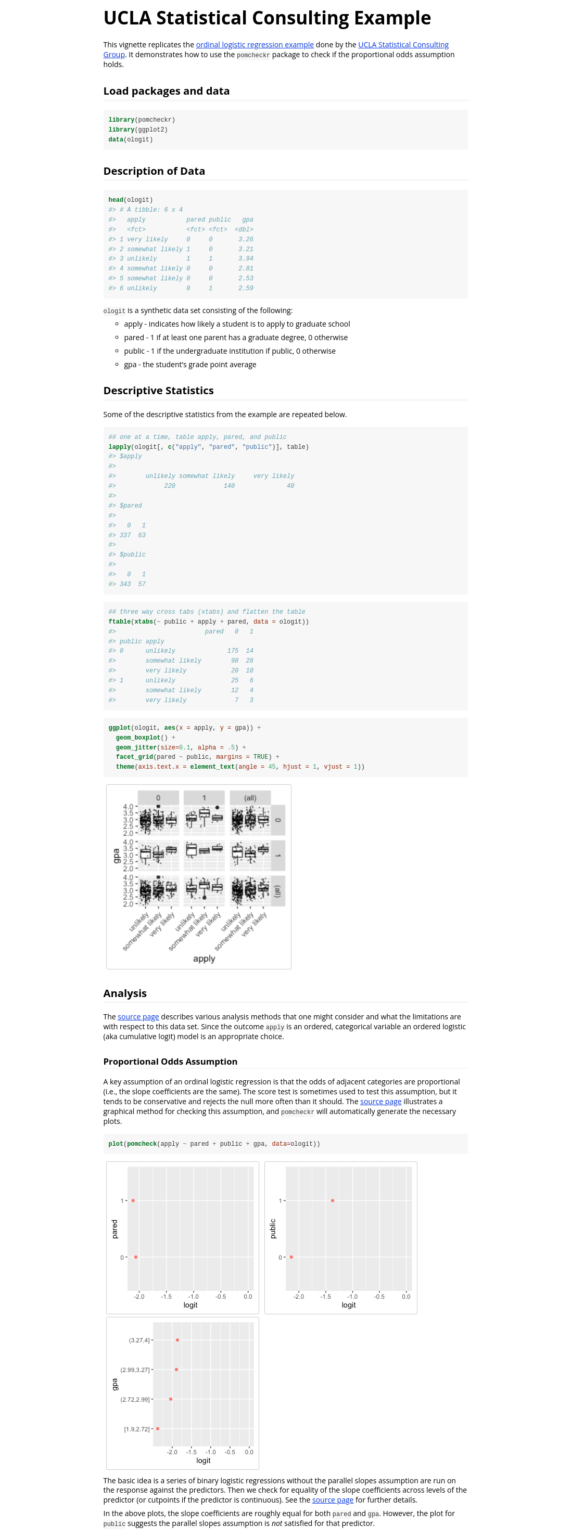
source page (138, 1021)
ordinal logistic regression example (255, 44)
